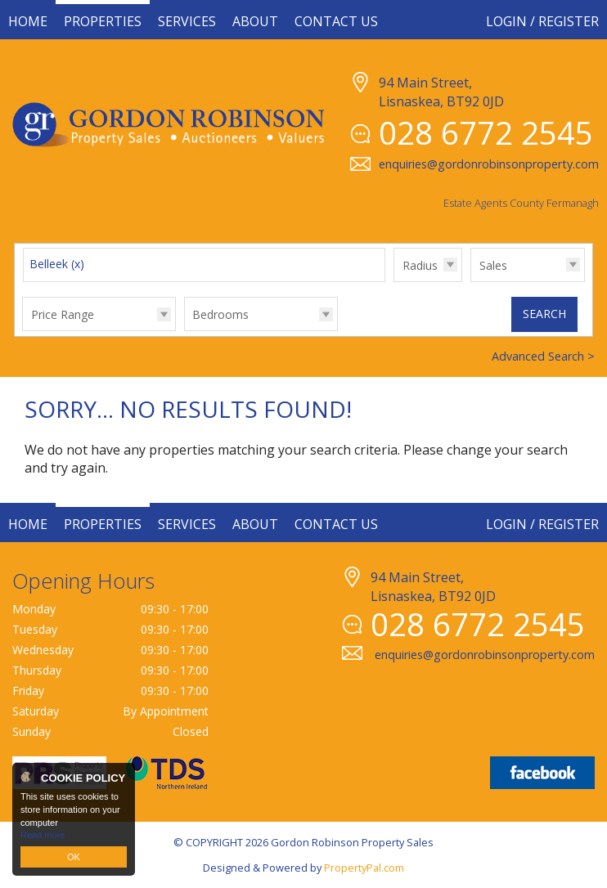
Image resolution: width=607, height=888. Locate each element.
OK (73, 857)
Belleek (56, 263)
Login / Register (542, 21)
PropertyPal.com (364, 867)
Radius (420, 265)
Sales (493, 265)
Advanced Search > (543, 356)
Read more (42, 835)
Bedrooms (220, 314)
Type (470, 280)
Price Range (62, 314)
